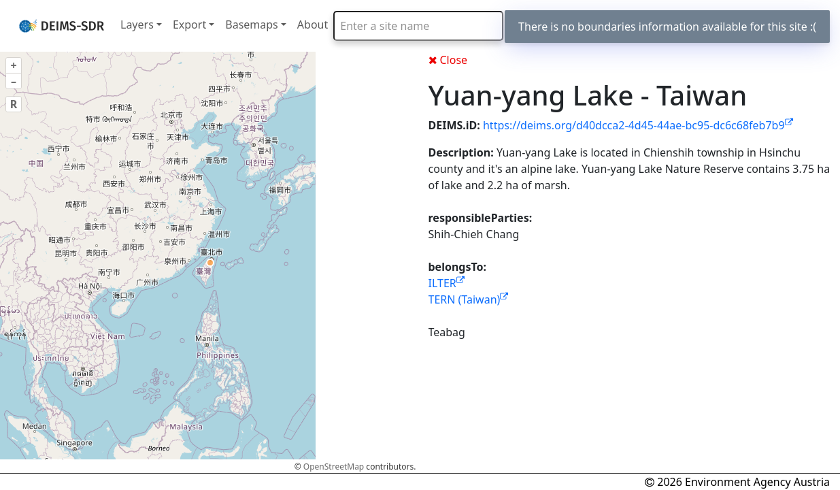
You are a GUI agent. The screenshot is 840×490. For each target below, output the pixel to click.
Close (448, 59)
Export (189, 24)
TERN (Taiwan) (469, 299)
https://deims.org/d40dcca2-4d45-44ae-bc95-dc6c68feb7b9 (638, 125)
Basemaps (251, 24)
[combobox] (418, 26)
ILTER (447, 283)
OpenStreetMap (333, 466)
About (312, 24)
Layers (137, 24)
